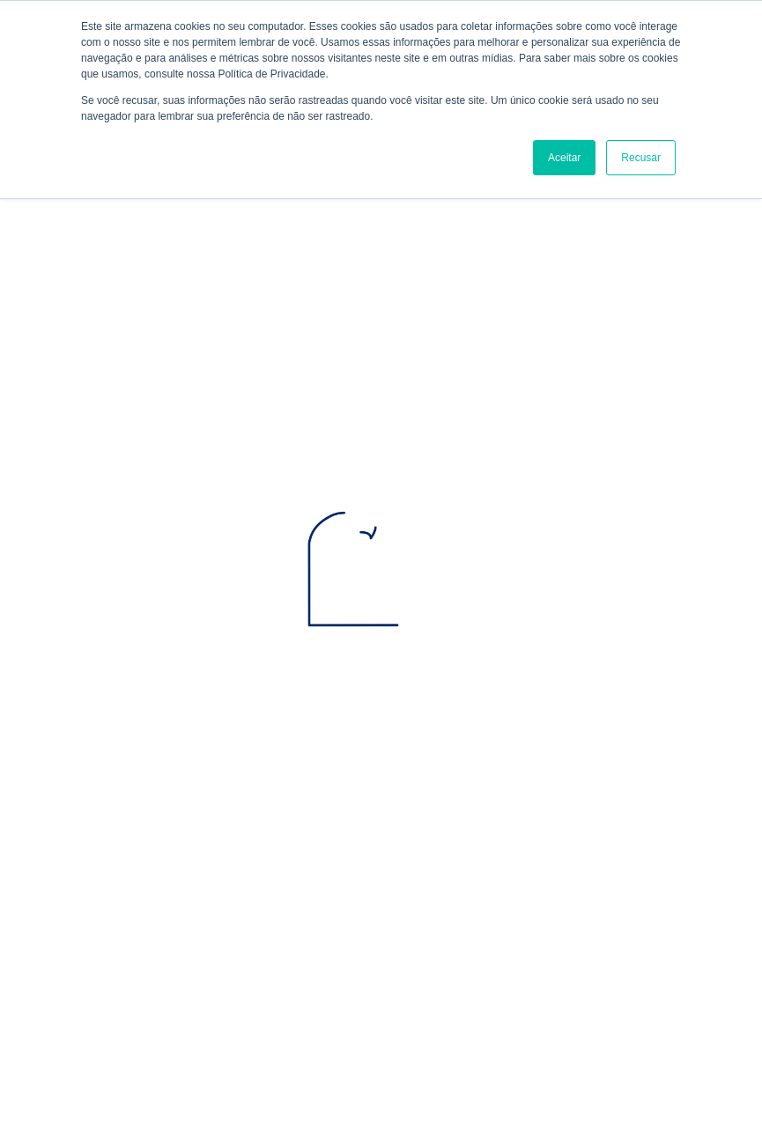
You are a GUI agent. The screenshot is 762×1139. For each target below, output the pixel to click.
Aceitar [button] (564, 158)
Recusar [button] (641, 158)
